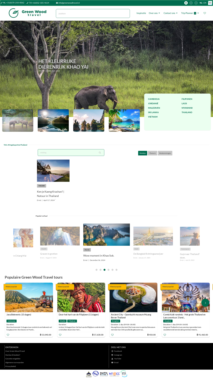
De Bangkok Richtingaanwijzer (148, 253)
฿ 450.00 (151, 334)
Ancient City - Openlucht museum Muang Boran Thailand (131, 314)
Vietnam (153, 116)
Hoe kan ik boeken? (12, 355)
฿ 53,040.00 (45, 334)
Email (116, 362)
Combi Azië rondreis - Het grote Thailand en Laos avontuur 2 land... (184, 314)
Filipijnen (187, 99)
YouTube (117, 358)
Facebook (118, 351)
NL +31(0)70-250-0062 (13, 2)
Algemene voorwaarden (14, 362)
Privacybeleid (10, 366)
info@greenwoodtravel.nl (69, 3)
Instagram (118, 355)
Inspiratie (141, 13)
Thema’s (152, 153)
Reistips (143, 153)
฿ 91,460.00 (202, 334)
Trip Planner (190, 13)
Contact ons (171, 13)
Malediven (154, 108)
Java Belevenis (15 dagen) (19, 314)
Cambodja (154, 99)
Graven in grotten (48, 253)
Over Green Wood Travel (15, 351)
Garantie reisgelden (12, 358)
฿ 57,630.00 (97, 334)
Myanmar (187, 108)
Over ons (155, 13)
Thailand (187, 112)
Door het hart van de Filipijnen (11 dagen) (79, 314)
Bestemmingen (165, 153)
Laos (184, 103)
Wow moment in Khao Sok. (98, 255)
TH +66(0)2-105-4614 (39, 3)
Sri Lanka (153, 112)
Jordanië (153, 103)
